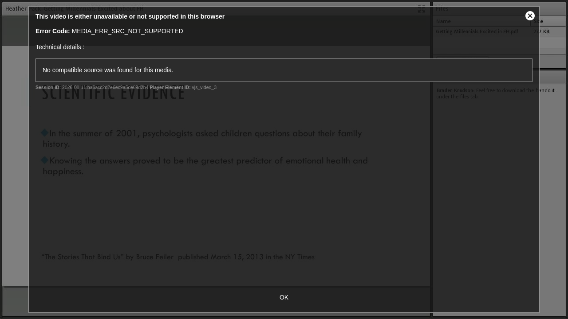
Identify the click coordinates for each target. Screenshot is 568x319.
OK (284, 297)
